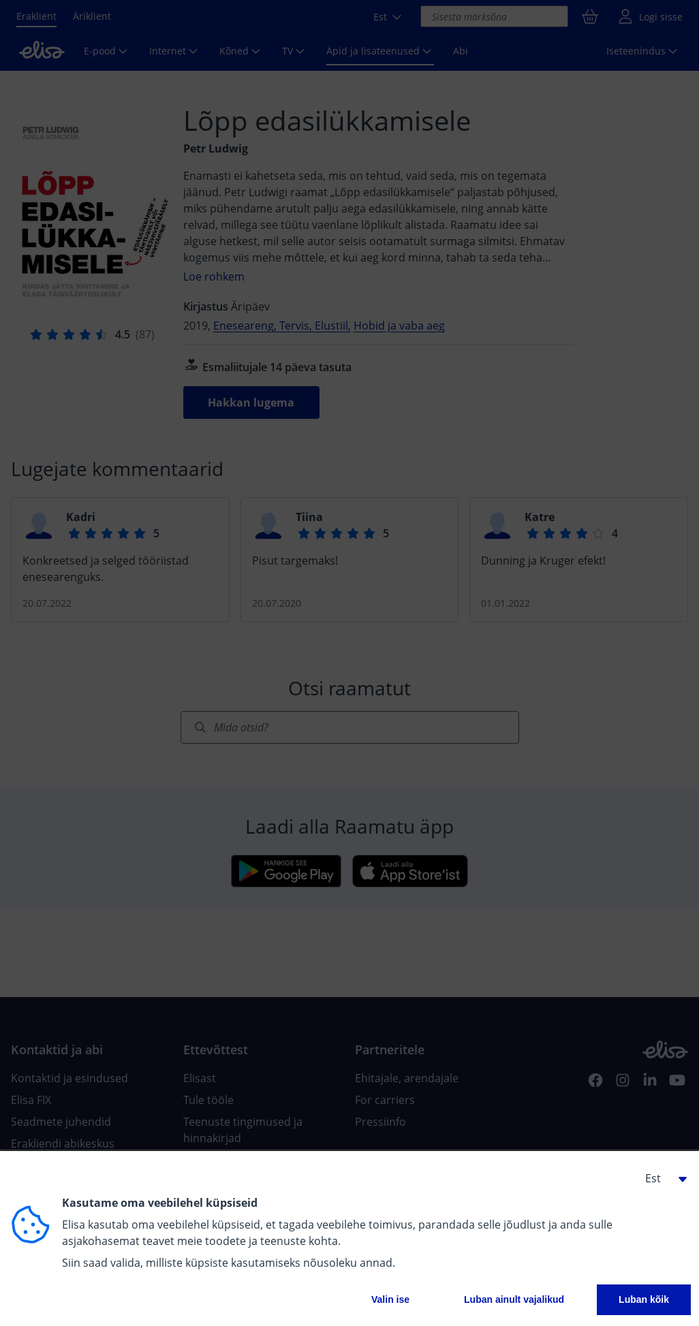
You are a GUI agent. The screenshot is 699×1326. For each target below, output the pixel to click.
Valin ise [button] (390, 1299)
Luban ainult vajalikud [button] (514, 1299)
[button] (661, 1178)
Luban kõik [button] (644, 1299)
